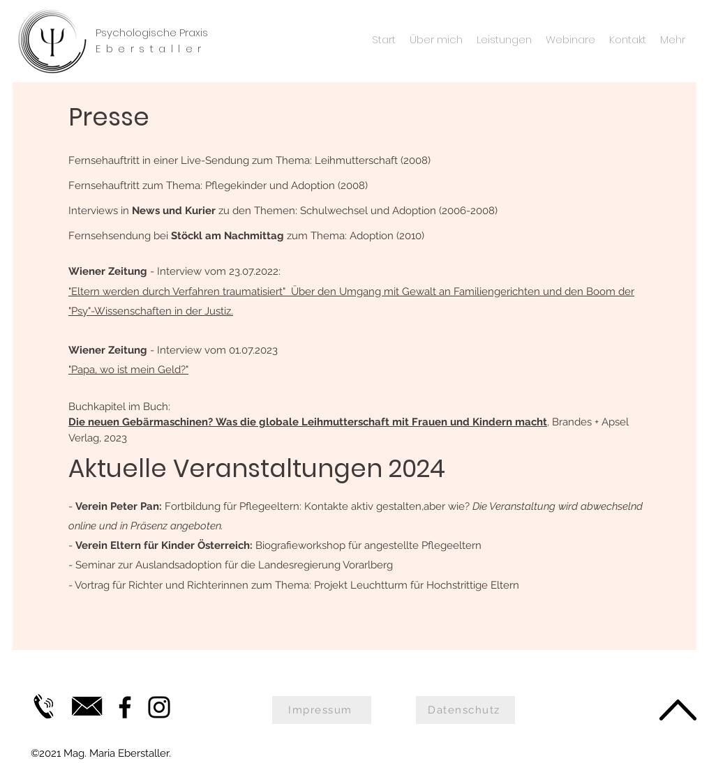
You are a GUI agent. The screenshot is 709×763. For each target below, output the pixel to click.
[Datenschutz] (465, 710)
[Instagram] (159, 707)
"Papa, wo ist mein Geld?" (128, 369)
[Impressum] (321, 710)
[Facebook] (125, 707)
